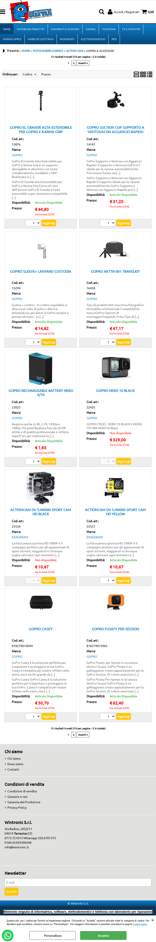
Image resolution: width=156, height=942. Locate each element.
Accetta (103, 935)
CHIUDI (152, 920)
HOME (6, 29)
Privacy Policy (17, 807)
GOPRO (17, 155)
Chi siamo (14, 758)
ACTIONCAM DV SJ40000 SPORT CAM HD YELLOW (115, 511)
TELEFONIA (109, 29)
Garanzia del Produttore (23, 802)
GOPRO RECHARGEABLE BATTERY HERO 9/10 (41, 392)
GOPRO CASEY (40, 629)
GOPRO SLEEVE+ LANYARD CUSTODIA (40, 271)
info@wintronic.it (17, 847)
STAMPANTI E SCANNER (65, 29)
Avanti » (83, 63)
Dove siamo (15, 764)
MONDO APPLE (12, 39)
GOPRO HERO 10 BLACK (115, 390)
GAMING (91, 29)
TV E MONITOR (131, 29)
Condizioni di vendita (22, 791)
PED (114, 39)
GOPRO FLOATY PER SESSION (115, 629)
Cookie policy (140, 924)
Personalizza (52, 935)
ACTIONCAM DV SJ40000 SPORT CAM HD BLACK (40, 511)
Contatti (13, 769)
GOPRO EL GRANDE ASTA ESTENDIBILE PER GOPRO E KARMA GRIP (41, 129)
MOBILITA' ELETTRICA (41, 39)
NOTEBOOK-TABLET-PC (31, 29)
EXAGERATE (20, 537)
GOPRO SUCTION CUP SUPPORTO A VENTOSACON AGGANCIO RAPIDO (115, 129)
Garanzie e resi (17, 796)
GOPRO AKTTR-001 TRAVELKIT (115, 271)
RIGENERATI (67, 39)
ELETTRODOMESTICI (93, 39)
